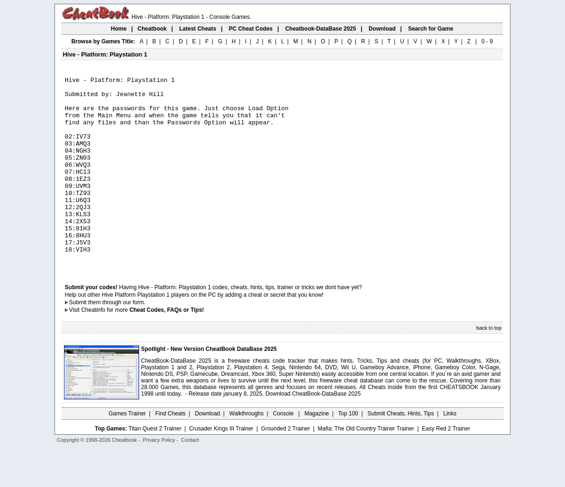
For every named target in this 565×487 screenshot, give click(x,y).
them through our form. (117, 340)
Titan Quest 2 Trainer (154, 466)
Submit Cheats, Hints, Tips (401, 451)
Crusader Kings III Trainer (221, 466)
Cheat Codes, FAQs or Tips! (166, 348)
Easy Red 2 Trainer (446, 466)
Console (284, 451)
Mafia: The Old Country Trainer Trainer (366, 466)
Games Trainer (127, 451)
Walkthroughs (246, 451)
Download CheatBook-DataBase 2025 (313, 432)
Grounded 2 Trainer (285, 466)
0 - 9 (487, 41)
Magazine (317, 451)
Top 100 (348, 451)
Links (449, 451)
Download (207, 451)
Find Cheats (170, 451)
